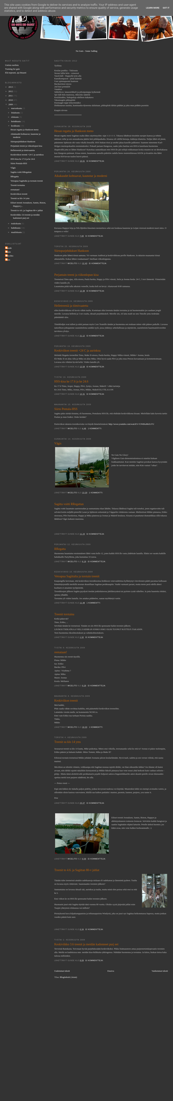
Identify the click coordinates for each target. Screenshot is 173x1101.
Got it (166, 8)
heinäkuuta (16, 121)
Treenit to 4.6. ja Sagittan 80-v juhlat (76, 870)
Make (8, 252)
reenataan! (60, 652)
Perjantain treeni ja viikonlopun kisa (76, 274)
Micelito (9, 255)
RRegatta (60, 549)
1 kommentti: (95, 428)
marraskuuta (17, 108)
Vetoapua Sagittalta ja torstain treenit (76, 576)
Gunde (9, 248)
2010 (10, 100)
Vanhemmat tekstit (160, 971)
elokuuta (15, 117)
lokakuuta (15, 112)
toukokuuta (16, 223)
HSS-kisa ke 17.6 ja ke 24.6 (71, 381)
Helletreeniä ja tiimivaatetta (71, 305)
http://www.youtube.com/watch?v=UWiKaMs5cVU (131, 424)
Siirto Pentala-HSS (65, 409)
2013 (10, 87)
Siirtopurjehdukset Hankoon (71, 250)
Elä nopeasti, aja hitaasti (15, 72)
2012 (10, 91)
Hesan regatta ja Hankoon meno (73, 131)
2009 (10, 104)
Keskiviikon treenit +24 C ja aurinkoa (77, 350)
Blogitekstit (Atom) (68, 977)
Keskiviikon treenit (66, 700)
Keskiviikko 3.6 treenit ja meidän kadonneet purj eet (86, 944)
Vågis (57, 443)
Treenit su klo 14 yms (67, 742)
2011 (10, 95)
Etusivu (110, 971)
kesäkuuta (15, 125)
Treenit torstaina (64, 614)
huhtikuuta (16, 228)
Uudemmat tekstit (62, 971)
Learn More (152, 8)
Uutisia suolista (12, 65)
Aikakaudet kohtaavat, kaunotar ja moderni (80, 176)
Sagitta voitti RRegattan (69, 504)
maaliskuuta (16, 232)
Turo (8, 259)
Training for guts (12, 69)
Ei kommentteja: (96, 161)
